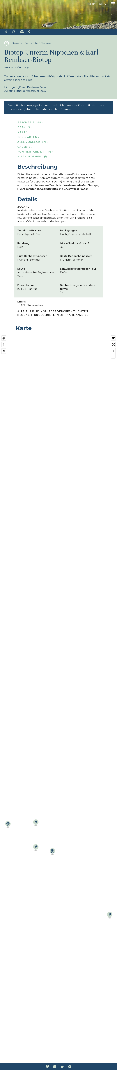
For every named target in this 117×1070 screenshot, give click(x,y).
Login (92, 3)
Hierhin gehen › (33, 156)
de (101, 3)
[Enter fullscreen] (113, 344)
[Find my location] (4, 338)
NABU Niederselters (31, 305)
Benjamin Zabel (36, 87)
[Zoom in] (113, 351)
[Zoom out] (113, 356)
